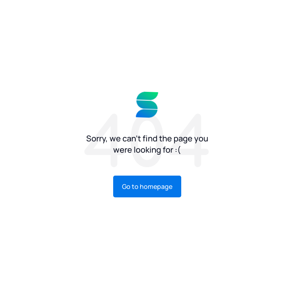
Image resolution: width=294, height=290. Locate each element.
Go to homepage (147, 186)
